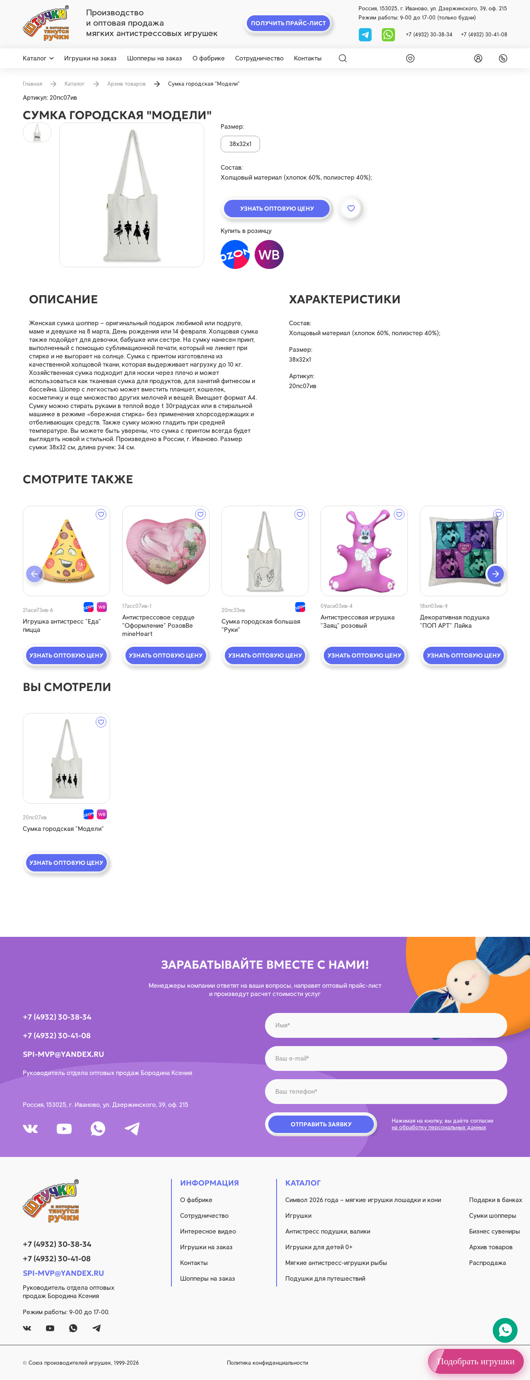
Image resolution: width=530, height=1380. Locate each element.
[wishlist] (408, 58)
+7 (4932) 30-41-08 (484, 34)
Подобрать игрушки (476, 1361)
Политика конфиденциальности (267, 1363)
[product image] (131, 194)
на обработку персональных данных (439, 1127)
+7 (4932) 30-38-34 (429, 34)
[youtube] (64, 1128)
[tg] (366, 34)
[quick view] (66, 551)
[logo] (46, 23)
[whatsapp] (388, 34)
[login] (476, 58)
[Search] (343, 58)
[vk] (30, 1128)
